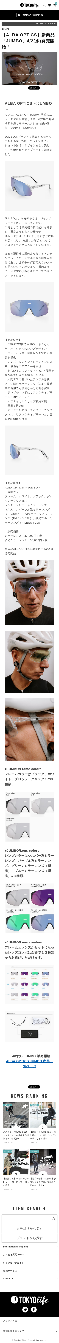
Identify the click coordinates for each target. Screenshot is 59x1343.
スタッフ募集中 (11, 1320)
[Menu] (5, 5)
